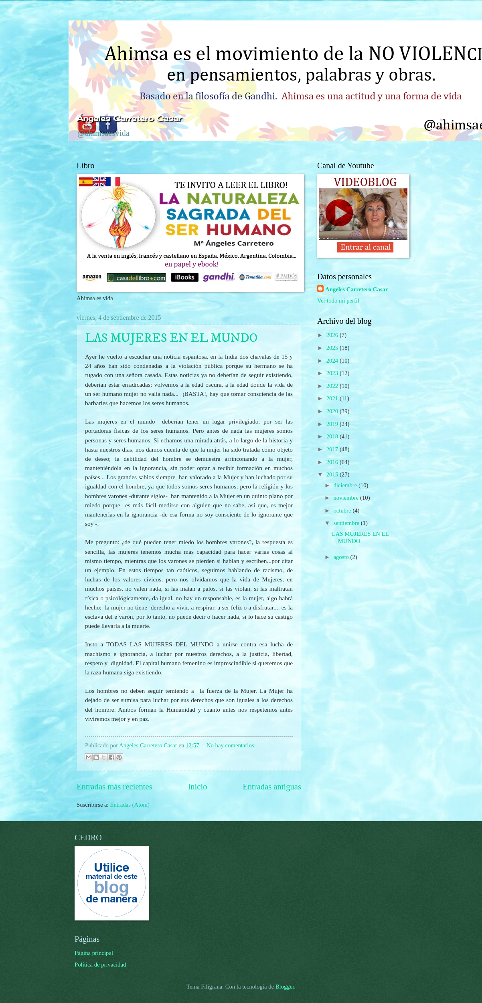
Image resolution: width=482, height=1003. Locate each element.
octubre (342, 510)
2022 (333, 386)
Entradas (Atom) (130, 804)
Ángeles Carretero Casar (129, 118)
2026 (333, 335)
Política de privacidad (100, 964)
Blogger (284, 986)
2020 (333, 411)
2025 (333, 348)
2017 (333, 449)
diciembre (345, 485)
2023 (333, 373)
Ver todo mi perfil (338, 300)
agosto (341, 557)
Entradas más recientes (114, 786)
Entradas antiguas (272, 786)
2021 (333, 398)
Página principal (94, 953)
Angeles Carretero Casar (356, 289)
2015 (333, 474)
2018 (333, 436)
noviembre (346, 497)
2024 (333, 360)
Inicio (197, 786)
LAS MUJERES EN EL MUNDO (171, 338)
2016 (333, 462)
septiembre (346, 523)
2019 (333, 424)
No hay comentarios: (231, 745)
